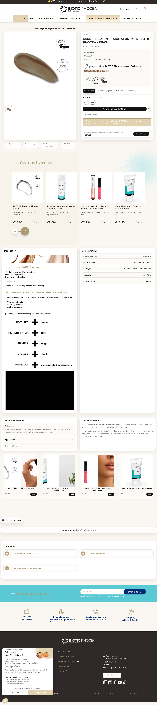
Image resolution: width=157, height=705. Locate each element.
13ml (86, 102)
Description (89, 91)
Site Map (96, 693)
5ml (92, 102)
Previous (15, 231)
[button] (112, 675)
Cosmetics (61, 666)
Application (10, 440)
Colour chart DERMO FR (24, 554)
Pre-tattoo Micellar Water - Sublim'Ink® (59, 489)
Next (25, 231)
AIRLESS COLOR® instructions (27, 568)
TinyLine (73, 1)
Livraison (131, 91)
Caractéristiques (105, 91)
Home (14, 29)
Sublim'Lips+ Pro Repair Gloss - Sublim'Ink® (98, 489)
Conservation (11, 446)
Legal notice (113, 693)
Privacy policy (132, 693)
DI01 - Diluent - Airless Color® (21, 488)
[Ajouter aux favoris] (149, 109)
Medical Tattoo (64, 657)
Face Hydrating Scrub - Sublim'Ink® (136, 488)
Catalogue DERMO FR (99, 554)
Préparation (10, 426)
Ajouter (141, 134)
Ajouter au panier (115, 109)
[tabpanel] (20, 478)
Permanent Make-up (66, 661)
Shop (22, 29)
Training (60, 671)
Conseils (119, 91)
